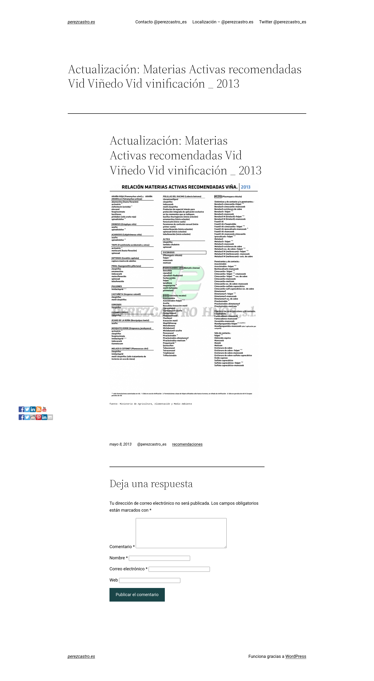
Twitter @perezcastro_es (282, 21)
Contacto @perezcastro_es (161, 21)
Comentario (122, 552)
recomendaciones (187, 444)
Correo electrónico (128, 574)
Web (113, 585)
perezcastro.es (81, 21)
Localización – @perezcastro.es (223, 21)
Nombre (118, 563)
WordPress (296, 662)
